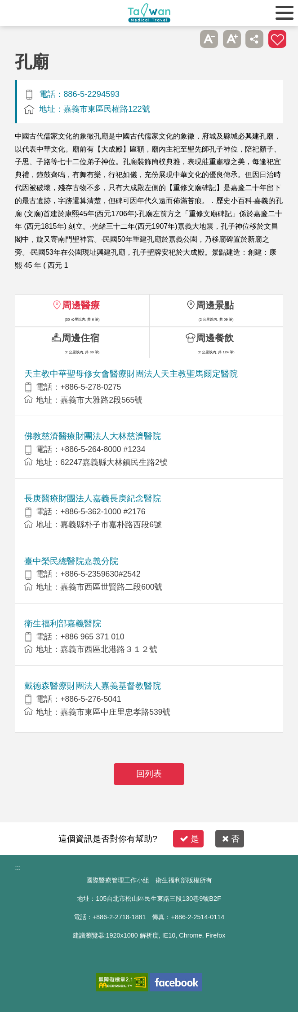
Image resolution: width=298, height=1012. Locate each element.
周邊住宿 (80, 338)
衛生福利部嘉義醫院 (62, 623)
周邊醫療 (81, 305)
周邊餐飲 (215, 338)
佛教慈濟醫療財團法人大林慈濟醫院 (92, 436)
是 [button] (189, 838)
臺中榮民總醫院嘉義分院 (71, 561)
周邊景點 (215, 305)
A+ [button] (232, 39)
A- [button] (209, 39)
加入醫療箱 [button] (277, 39)
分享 (254, 39)
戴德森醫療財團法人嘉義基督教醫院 (92, 686)
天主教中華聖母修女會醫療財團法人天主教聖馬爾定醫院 (131, 373)
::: (18, 867)
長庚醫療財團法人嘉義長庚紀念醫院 (92, 498)
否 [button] (231, 838)
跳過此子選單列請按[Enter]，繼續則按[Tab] (187, 39)
